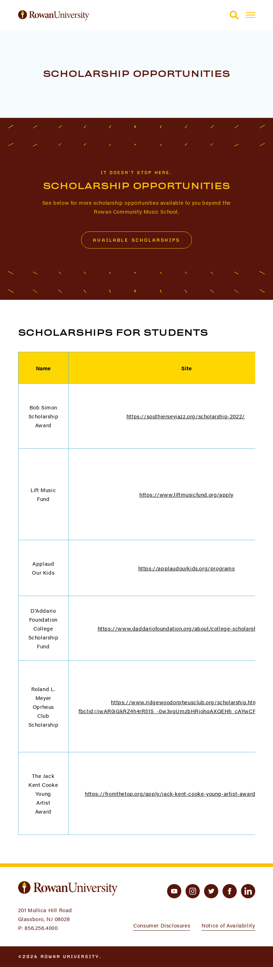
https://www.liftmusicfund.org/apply (186, 494)
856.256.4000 (41, 927)
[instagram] (193, 891)
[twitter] (211, 891)
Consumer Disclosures (161, 925)
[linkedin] (248, 891)
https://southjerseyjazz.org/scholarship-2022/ (186, 416)
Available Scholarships (136, 240)
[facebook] (230, 891)
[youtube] (174, 891)
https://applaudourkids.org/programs (186, 568)
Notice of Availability (228, 925)
